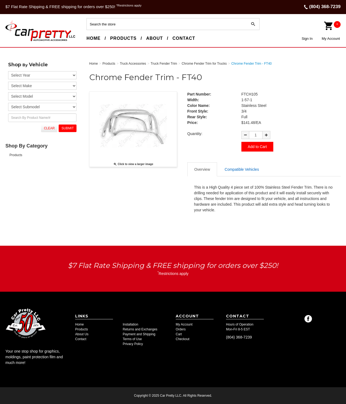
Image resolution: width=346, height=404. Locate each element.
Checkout (182, 339)
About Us (81, 334)
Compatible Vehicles (242, 169)
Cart (179, 334)
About (154, 38)
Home (93, 38)
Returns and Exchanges (140, 329)
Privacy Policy (133, 344)
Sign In (307, 39)
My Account (331, 39)
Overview (202, 169)
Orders (181, 329)
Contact (183, 38)
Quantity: (194, 134)
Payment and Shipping (139, 334)
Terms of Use (132, 339)
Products (123, 38)
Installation (130, 324)
